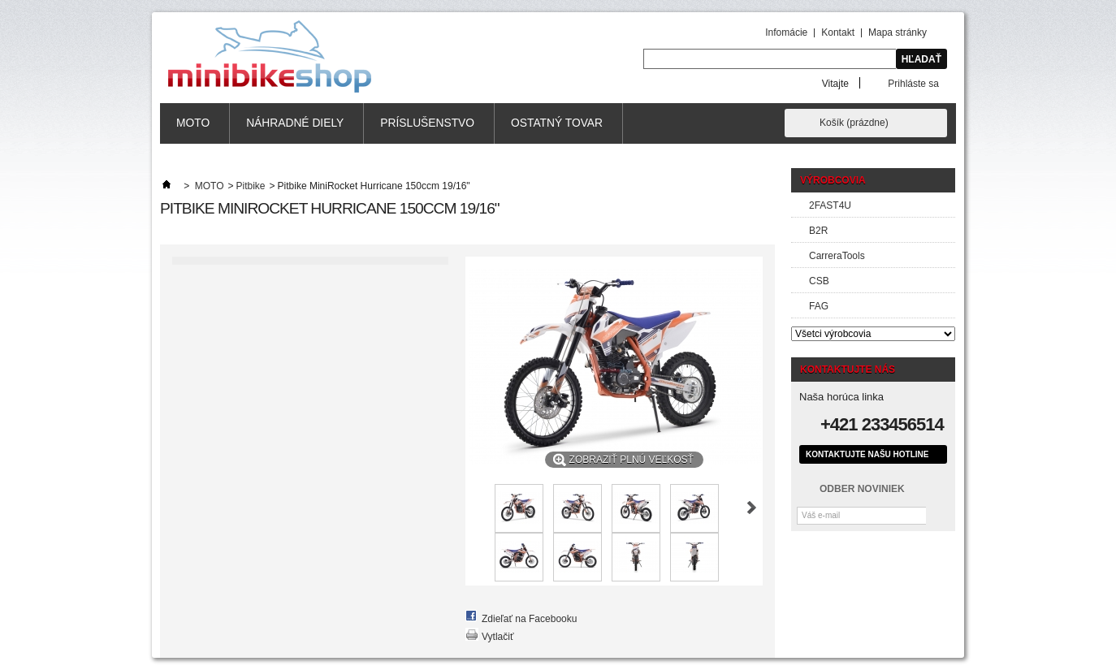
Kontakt (837, 32)
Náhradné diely (295, 123)
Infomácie (786, 32)
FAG (818, 306)
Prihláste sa (913, 83)
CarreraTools (837, 256)
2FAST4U (830, 205)
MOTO (193, 123)
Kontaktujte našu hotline (867, 454)
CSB (819, 281)
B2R (818, 230)
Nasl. (752, 507)
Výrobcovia (833, 180)
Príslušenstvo (427, 123)
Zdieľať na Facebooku (529, 619)
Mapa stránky (897, 32)
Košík (854, 122)
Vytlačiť (497, 636)
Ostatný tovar (557, 123)
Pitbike (251, 186)
